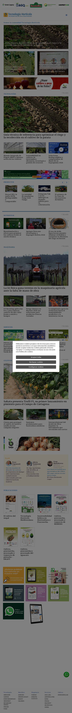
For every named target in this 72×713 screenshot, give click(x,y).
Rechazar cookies (36, 362)
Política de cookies (26, 352)
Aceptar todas (36, 357)
